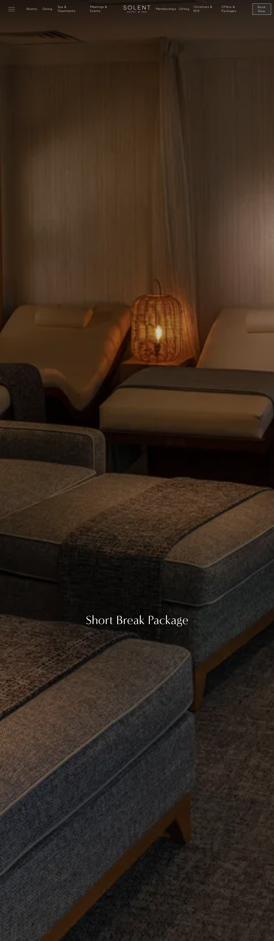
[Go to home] (136, 9)
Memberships (166, 9)
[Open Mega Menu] (11, 9)
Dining (47, 9)
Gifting (184, 9)
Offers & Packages (229, 9)
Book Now (262, 9)
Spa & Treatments (66, 9)
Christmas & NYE (203, 9)
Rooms (32, 9)
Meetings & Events (98, 9)
